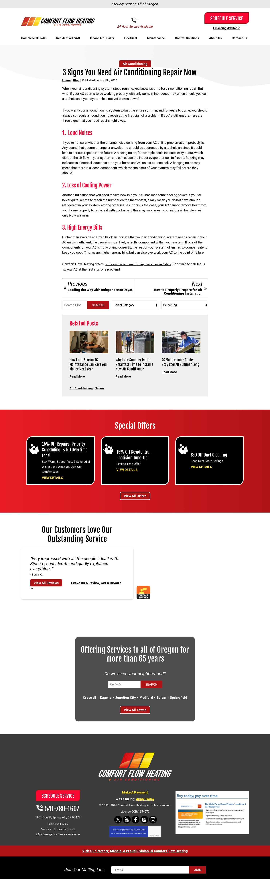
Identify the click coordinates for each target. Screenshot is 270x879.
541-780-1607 (138, 20)
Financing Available (227, 28)
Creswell (89, 697)
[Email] (158, 869)
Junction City (125, 697)
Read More (78, 376)
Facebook (135, 819)
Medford (146, 697)
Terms (157, 835)
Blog (76, 80)
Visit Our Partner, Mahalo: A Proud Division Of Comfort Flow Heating (135, 850)
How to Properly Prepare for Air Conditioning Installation (178, 291)
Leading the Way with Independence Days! (100, 289)
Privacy (152, 835)
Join (198, 869)
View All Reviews (46, 582)
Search (98, 305)
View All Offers (135, 495)
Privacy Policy (124, 832)
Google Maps (144, 819)
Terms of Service (137, 832)
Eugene (105, 697)
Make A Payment (135, 791)
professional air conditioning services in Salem (141, 264)
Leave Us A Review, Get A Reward (96, 582)
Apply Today (145, 798)
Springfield (178, 697)
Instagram (153, 819)
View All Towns (135, 709)
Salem (102, 388)
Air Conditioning (135, 64)
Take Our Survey (143, 591)
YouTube (127, 819)
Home (66, 80)
